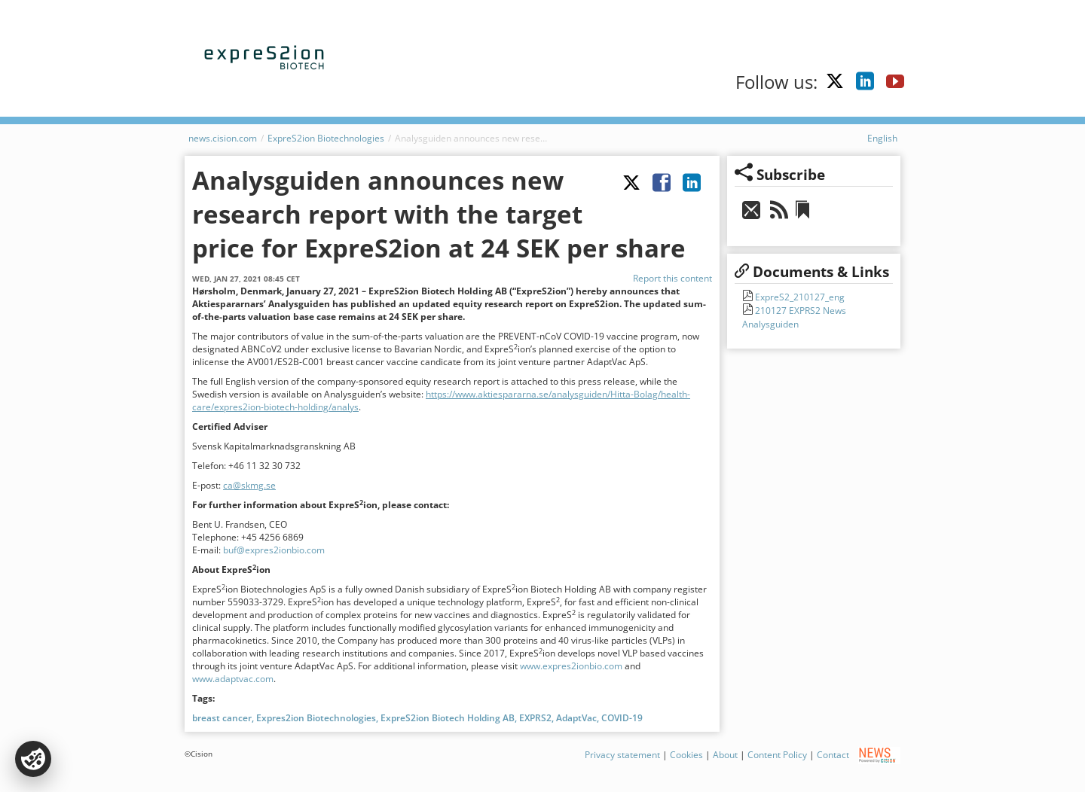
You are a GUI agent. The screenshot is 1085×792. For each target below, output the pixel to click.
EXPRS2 (535, 717)
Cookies (686, 754)
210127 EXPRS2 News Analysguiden (794, 317)
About (725, 754)
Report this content (672, 278)
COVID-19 (622, 717)
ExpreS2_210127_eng (799, 297)
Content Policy (777, 754)
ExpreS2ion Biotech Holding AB (448, 717)
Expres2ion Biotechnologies (316, 717)
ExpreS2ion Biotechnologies (325, 138)
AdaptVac (576, 717)
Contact (833, 754)
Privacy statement (622, 754)
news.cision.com (222, 138)
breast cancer (222, 717)
